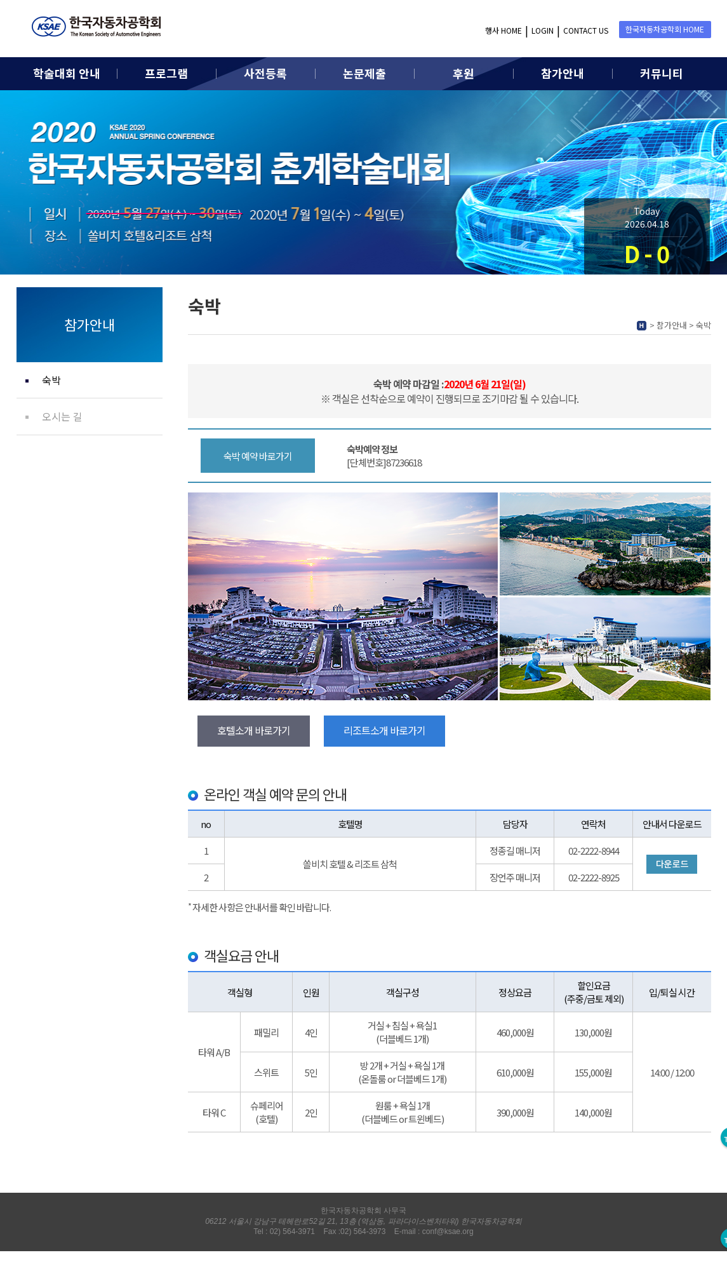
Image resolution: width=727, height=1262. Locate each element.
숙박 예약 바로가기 (257, 456)
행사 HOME (503, 30)
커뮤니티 (661, 73)
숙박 (51, 380)
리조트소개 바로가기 (384, 730)
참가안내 (562, 73)
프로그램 (166, 73)
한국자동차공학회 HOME (664, 29)
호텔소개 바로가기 (253, 730)
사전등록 (265, 73)
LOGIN (542, 30)
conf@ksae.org (448, 1231)
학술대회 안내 (66, 73)
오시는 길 (62, 416)
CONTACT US (585, 30)
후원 (463, 73)
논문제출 (364, 73)
